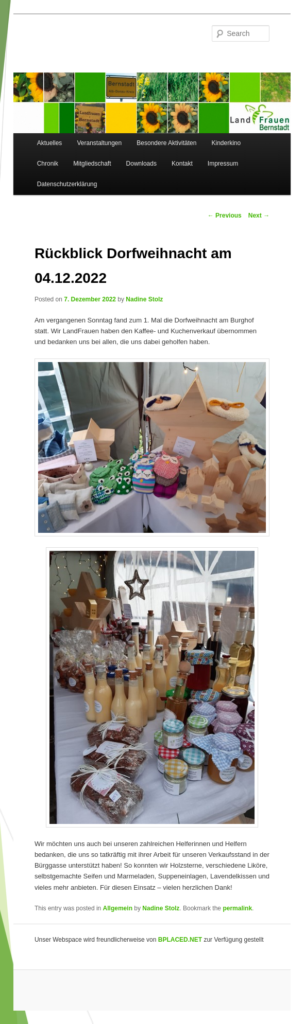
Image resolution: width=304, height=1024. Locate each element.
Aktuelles (49, 143)
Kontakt (182, 163)
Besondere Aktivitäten (166, 143)
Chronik (47, 163)
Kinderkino (226, 143)
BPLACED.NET (180, 939)
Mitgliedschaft (92, 163)
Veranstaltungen (99, 143)
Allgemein (117, 908)
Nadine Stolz (144, 299)
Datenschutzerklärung (67, 184)
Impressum (223, 163)
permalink (237, 908)
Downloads (141, 163)
